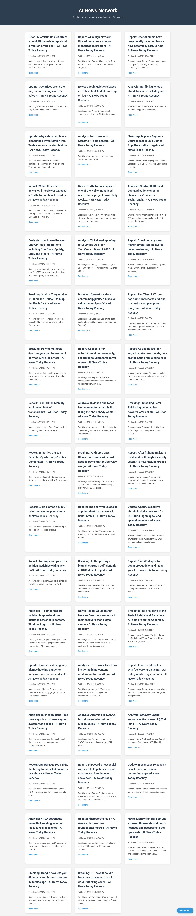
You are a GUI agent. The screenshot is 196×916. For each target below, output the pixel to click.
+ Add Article (185, 910)
